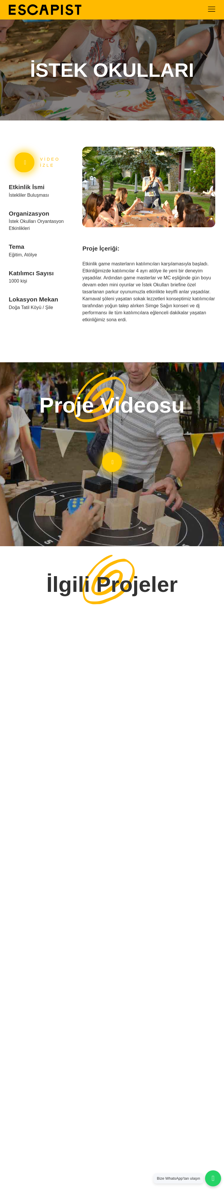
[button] (86, 188)
